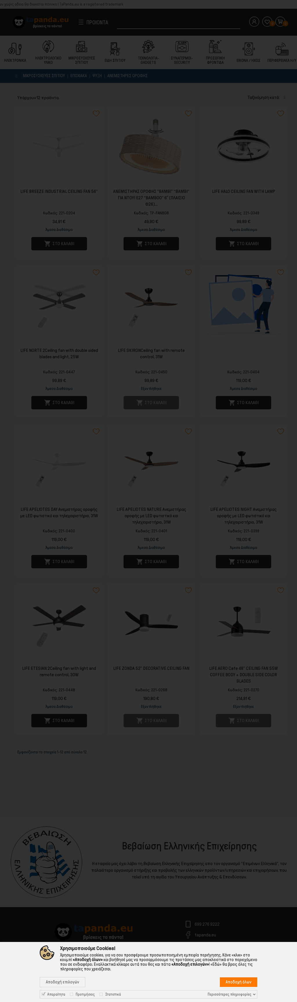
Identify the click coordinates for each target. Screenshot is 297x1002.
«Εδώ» (216, 964)
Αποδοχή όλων (238, 982)
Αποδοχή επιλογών (62, 982)
